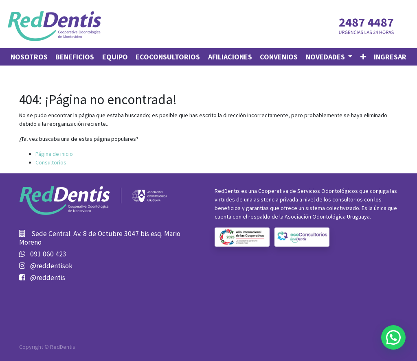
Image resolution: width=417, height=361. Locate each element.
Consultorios (50, 162)
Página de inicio (54, 154)
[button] (363, 57)
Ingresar (390, 56)
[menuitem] (29, 57)
